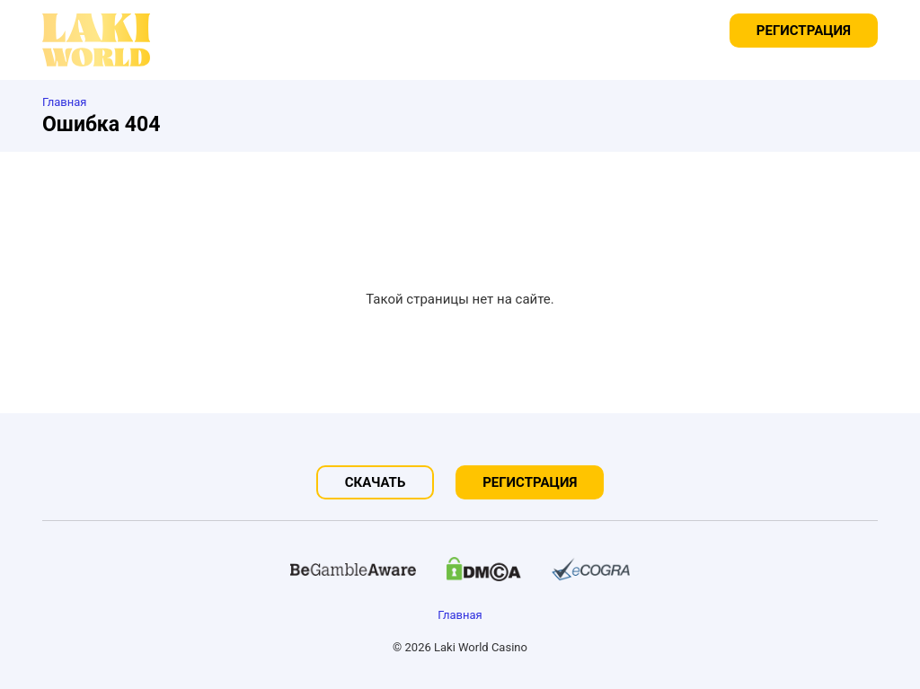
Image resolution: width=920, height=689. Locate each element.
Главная (460, 615)
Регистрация (803, 30)
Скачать (375, 482)
